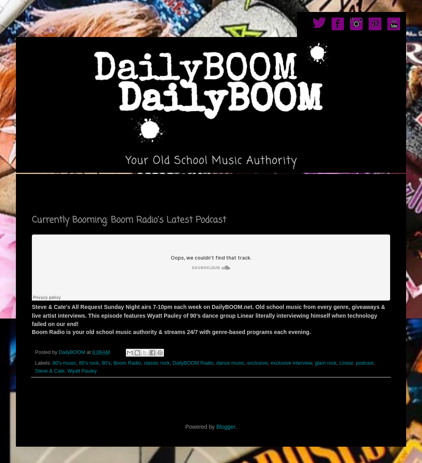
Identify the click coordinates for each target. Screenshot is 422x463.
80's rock (89, 363)
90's (106, 363)
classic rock (157, 363)
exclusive (257, 363)
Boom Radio (127, 363)
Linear (346, 363)
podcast (364, 363)
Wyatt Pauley (82, 371)
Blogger (225, 427)
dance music (230, 363)
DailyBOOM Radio (192, 363)
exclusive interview (291, 363)
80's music (64, 363)
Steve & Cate (49, 371)
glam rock (326, 363)
